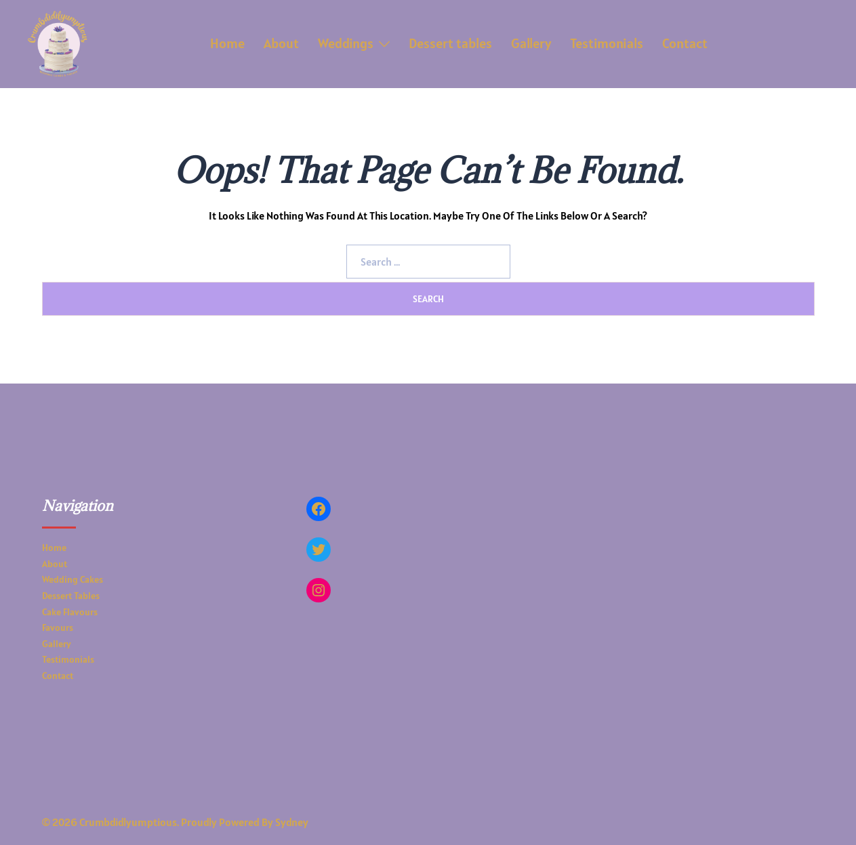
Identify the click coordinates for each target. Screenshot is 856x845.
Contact (685, 43)
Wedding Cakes (72, 579)
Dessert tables (450, 43)
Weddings (345, 43)
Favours (57, 627)
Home (227, 43)
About (281, 43)
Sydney (291, 822)
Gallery (531, 43)
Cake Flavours (70, 612)
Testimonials (606, 43)
